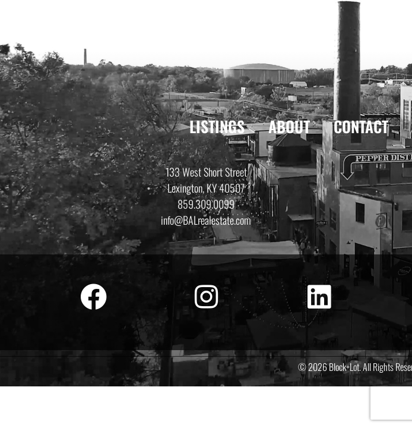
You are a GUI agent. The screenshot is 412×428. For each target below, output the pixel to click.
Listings (217, 126)
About (289, 126)
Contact (361, 126)
